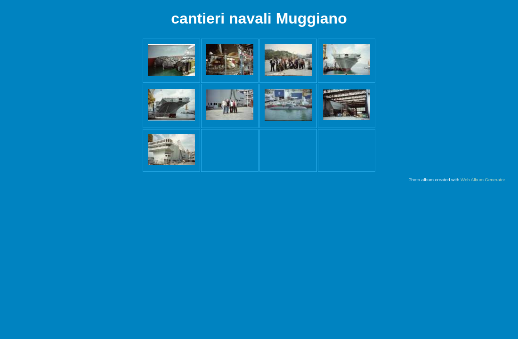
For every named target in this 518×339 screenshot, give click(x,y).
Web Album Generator (483, 179)
